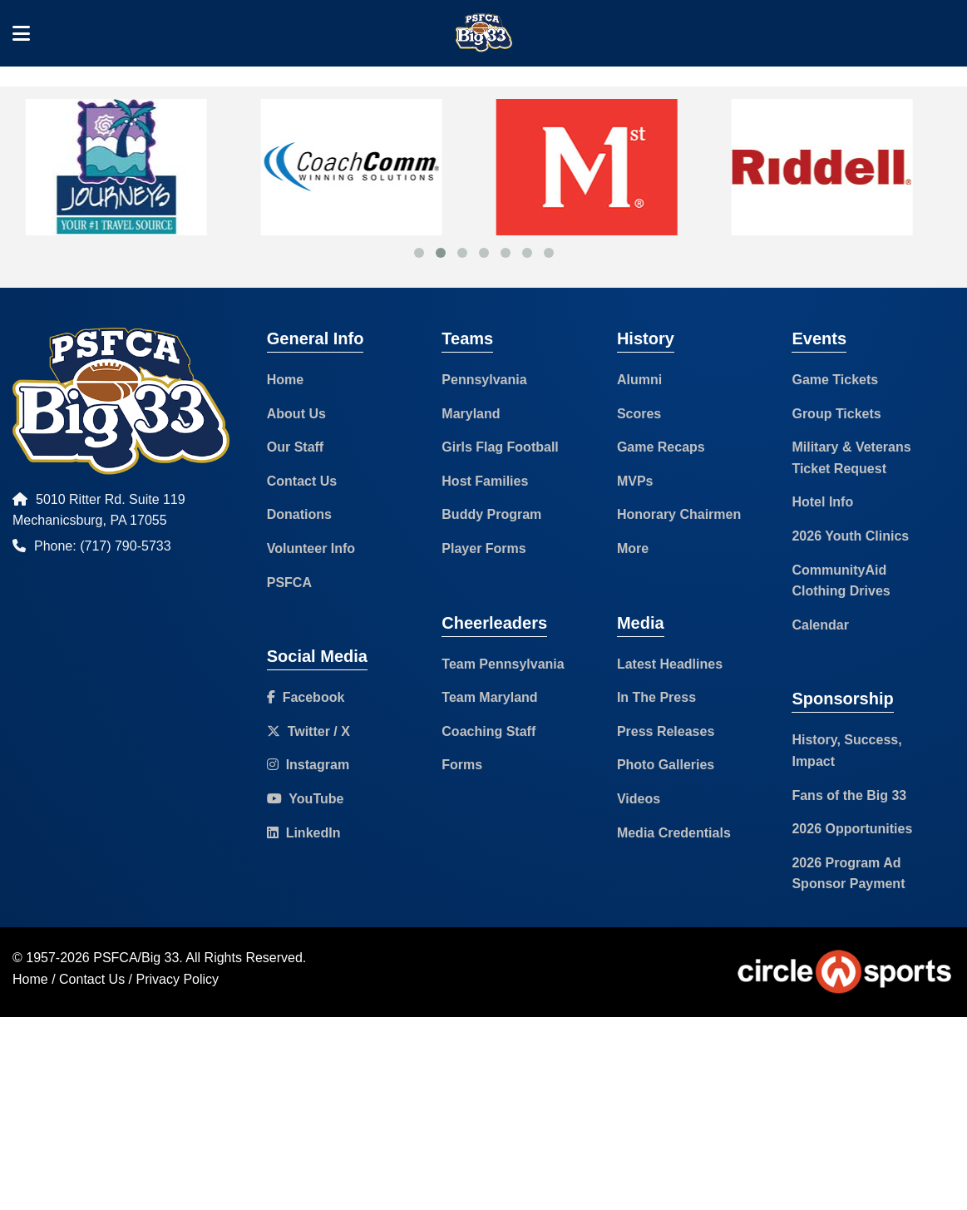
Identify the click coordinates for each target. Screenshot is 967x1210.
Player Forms (483, 548)
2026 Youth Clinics (850, 536)
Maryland (471, 414)
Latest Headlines (670, 664)
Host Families (485, 481)
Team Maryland (489, 697)
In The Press (656, 697)
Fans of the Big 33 (849, 795)
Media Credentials (674, 833)
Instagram (308, 765)
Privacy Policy (178, 979)
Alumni (639, 380)
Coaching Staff (488, 731)
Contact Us (302, 481)
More (633, 548)
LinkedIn (304, 833)
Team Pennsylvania (503, 664)
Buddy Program (491, 514)
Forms (462, 765)
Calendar (820, 625)
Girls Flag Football (500, 447)
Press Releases (665, 731)
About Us (296, 414)
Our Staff (295, 447)
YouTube (305, 799)
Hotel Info (822, 502)
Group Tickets (836, 414)
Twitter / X (308, 731)
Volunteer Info (311, 548)
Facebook (306, 697)
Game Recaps (661, 447)
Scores (639, 414)
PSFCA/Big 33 (136, 958)
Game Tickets (835, 380)
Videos (638, 799)
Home (285, 380)
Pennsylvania (484, 380)
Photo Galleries (665, 765)
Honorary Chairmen (679, 514)
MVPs (635, 481)
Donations (299, 514)
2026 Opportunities (852, 829)
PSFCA (289, 582)
